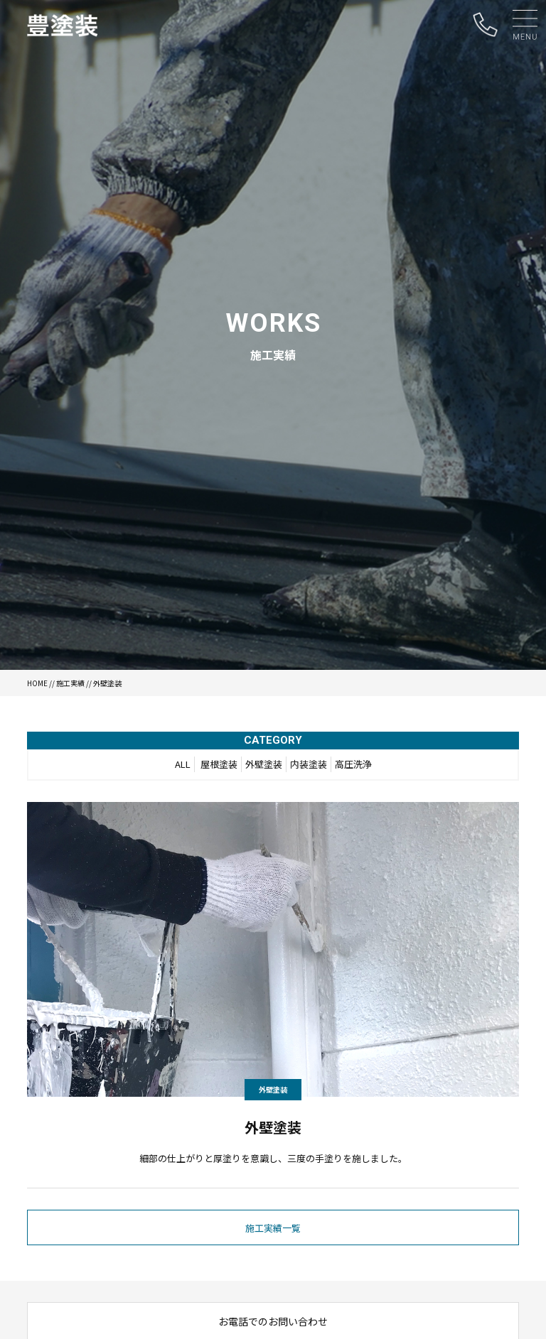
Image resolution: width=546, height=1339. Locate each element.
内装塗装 (308, 764)
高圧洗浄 (353, 764)
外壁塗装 (263, 764)
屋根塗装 (218, 764)
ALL (183, 764)
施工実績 (70, 683)
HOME (37, 683)
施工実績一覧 (273, 1228)
